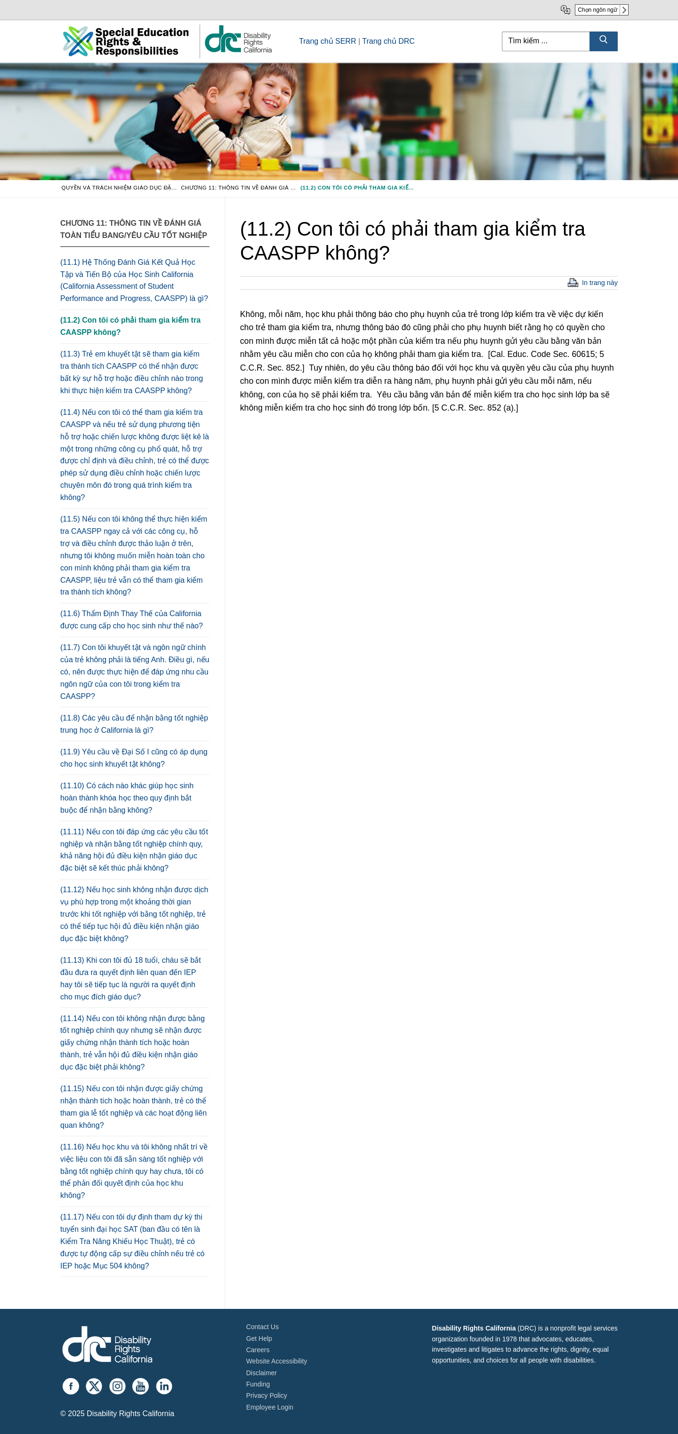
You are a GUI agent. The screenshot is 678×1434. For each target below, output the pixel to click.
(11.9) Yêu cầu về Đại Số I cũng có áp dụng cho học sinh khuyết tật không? (134, 758)
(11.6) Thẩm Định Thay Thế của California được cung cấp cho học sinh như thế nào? (131, 620)
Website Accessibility (276, 1361)
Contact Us (262, 1327)
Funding (258, 1384)
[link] (237, 52)
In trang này (600, 282)
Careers (258, 1350)
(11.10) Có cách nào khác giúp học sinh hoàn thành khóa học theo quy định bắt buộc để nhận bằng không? (127, 798)
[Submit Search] (603, 41)
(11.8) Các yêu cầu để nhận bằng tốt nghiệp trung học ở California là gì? (134, 724)
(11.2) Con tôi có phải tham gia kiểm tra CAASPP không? (130, 326)
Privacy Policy (266, 1395)
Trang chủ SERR (327, 41)
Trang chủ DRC (388, 41)
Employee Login (269, 1407)
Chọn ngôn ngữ (597, 10)
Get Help (259, 1338)
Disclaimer (261, 1373)
